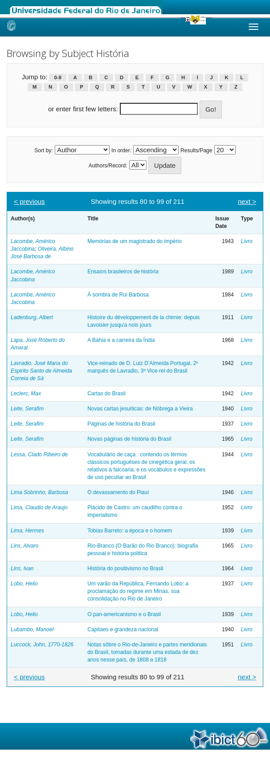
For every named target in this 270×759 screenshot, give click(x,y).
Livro (247, 241)
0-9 (57, 77)
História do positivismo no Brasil (125, 568)
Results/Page (196, 150)
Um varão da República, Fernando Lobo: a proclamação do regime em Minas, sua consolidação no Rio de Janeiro (137, 591)
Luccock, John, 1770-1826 (42, 644)
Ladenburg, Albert (32, 317)
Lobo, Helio (24, 583)
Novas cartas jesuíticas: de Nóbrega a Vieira (140, 409)
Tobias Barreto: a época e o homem (129, 531)
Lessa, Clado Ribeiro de (39, 454)
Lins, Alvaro (24, 546)
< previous (29, 201)
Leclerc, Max (26, 393)
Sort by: (43, 150)
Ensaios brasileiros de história (122, 271)
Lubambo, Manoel (32, 629)
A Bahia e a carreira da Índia (121, 340)
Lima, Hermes (27, 531)
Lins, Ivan (22, 568)
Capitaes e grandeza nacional (122, 629)
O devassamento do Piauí (118, 492)
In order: (121, 150)
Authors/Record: (108, 165)
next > (247, 201)
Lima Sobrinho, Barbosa (39, 492)
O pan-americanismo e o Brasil (124, 614)
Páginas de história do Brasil (121, 424)
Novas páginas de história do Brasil (129, 439)
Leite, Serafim (27, 409)
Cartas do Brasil (106, 393)
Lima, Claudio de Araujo (39, 507)
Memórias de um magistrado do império (134, 241)
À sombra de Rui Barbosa (117, 295)
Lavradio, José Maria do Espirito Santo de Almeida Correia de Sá (41, 371)
